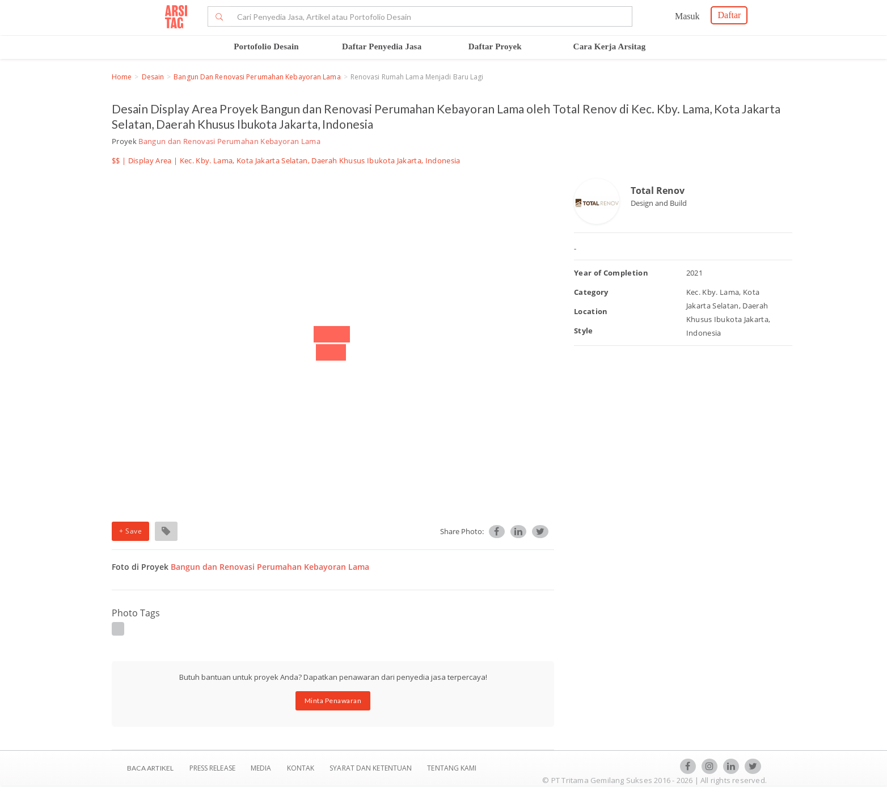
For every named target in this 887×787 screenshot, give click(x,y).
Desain (153, 77)
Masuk (687, 16)
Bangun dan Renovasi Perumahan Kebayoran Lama (257, 77)
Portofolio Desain (266, 46)
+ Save (130, 531)
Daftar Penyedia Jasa (381, 46)
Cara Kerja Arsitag (609, 46)
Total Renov (658, 190)
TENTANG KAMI (451, 768)
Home (122, 77)
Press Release (212, 768)
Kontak (301, 768)
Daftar (729, 15)
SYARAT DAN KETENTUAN (371, 768)
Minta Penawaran (333, 700)
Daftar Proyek (495, 46)
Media (262, 768)
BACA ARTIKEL (150, 768)
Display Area (150, 160)
